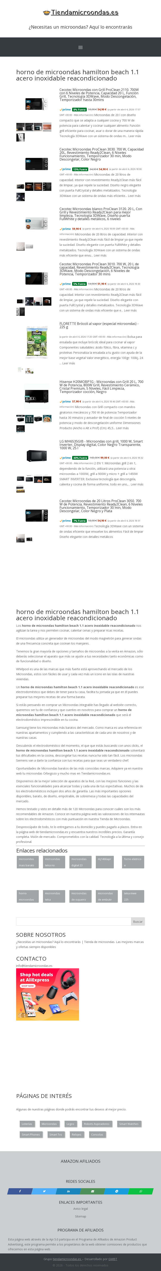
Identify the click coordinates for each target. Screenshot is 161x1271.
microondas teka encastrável (52, 897)
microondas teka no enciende (52, 862)
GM (110, 1259)
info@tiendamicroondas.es (34, 966)
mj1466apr (104, 859)
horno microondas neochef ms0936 (26, 897)
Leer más (134, 136)
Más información (83, 115)
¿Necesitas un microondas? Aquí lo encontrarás (80, 27)
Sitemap (80, 1216)
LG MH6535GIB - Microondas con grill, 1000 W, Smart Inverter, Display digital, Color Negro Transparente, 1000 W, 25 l (101, 444)
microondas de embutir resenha (105, 897)
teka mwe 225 (130, 896)
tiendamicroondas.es (67, 1259)
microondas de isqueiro (79, 896)
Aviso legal (80, 1209)
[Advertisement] (88, 578)
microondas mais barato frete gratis (26, 862)
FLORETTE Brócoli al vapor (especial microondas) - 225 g (99, 325)
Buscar (138, 922)
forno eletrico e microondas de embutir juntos (132, 862)
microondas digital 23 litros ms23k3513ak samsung (80, 862)
